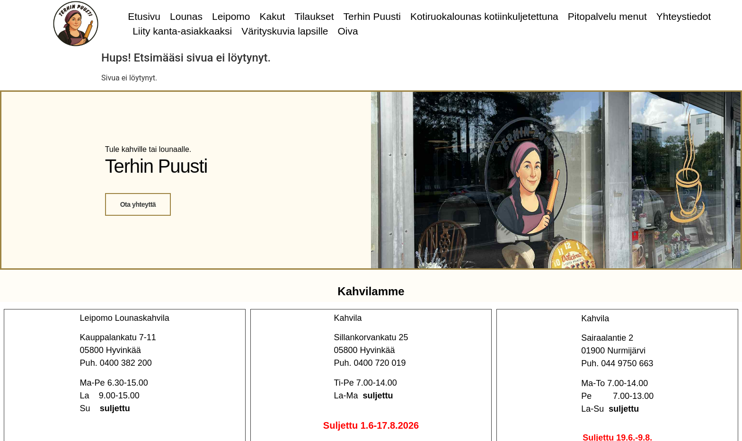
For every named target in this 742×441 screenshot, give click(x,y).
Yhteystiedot (683, 16)
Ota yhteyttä (138, 204)
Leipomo (231, 16)
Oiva (348, 31)
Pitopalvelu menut (607, 16)
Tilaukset (314, 16)
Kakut (272, 16)
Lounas (186, 16)
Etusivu (144, 16)
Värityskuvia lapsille (284, 31)
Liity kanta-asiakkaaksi (182, 31)
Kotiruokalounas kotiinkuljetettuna (484, 16)
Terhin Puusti (372, 16)
